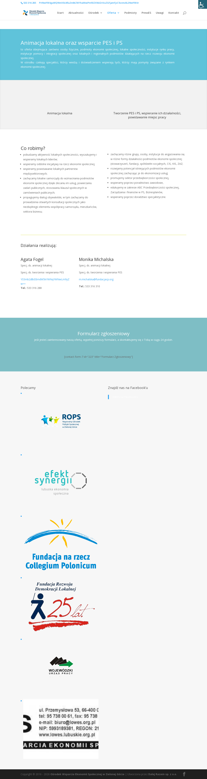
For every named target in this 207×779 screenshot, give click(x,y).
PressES (146, 13)
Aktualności (76, 13)
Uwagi (160, 13)
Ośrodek (93, 13)
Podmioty (130, 13)
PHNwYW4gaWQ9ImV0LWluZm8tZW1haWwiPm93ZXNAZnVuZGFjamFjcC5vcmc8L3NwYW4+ (89, 2)
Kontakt (173, 13)
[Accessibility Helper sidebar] (202, 4)
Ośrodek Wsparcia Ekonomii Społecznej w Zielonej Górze (87, 774)
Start (60, 13)
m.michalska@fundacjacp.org (96, 279)
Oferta (111, 13)
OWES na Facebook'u (125, 397)
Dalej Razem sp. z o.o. (162, 774)
